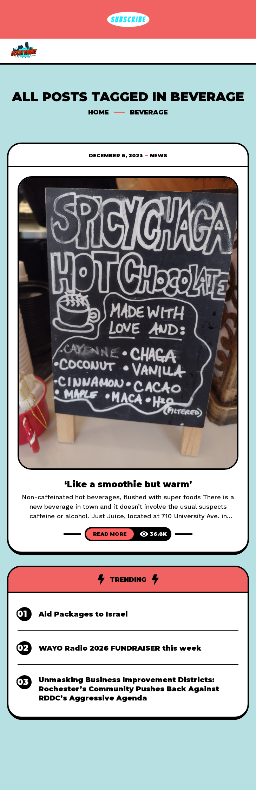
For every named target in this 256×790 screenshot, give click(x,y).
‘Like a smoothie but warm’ (128, 484)
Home (98, 112)
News (158, 155)
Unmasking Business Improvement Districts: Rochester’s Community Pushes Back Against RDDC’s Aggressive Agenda (129, 689)
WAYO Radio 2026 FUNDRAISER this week (120, 648)
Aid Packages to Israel (83, 614)
